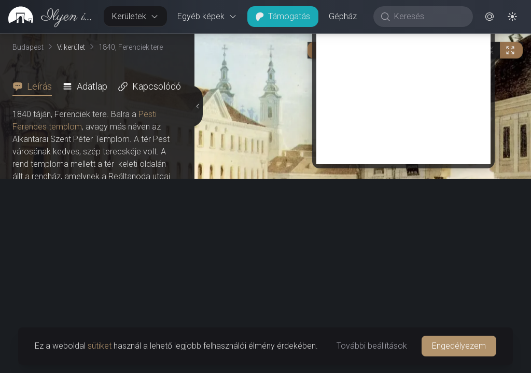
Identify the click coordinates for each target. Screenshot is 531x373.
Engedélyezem (459, 346)
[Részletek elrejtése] (198, 203)
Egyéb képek (207, 16)
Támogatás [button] (283, 16)
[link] (47, 16)
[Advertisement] (403, 285)
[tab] (35, 86)
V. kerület (71, 47)
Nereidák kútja (45, 226)
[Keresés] (428, 16)
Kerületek (135, 16)
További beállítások (372, 346)
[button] (489, 16)
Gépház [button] (343, 16)
